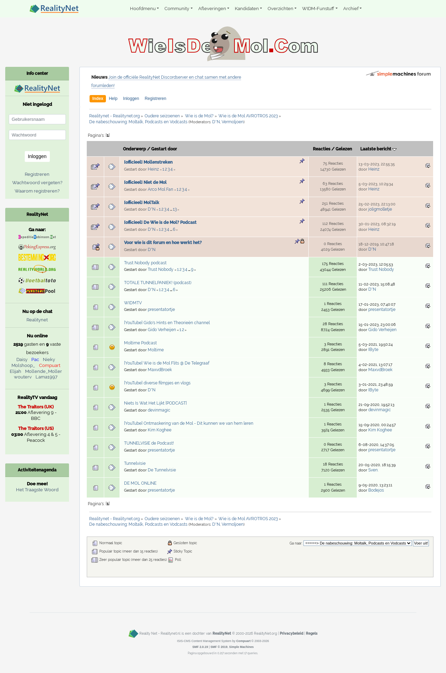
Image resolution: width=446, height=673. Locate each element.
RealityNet (222, 633)
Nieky (49, 359)
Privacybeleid (291, 633)
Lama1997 (46, 376)
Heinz (153, 169)
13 (175, 209)
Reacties (321, 149)
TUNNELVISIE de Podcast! (149, 443)
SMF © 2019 (219, 647)
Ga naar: (296, 543)
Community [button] (176, 8)
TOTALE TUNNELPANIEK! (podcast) (157, 282)
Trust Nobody (161, 269)
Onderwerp (134, 149)
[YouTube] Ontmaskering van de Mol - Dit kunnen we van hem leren (188, 423)
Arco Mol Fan (160, 189)
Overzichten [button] (280, 8)
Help (113, 98)
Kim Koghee (159, 430)
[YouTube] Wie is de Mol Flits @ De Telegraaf (166, 363)
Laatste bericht (378, 149)
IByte (373, 349)
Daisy (22, 359)
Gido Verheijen (162, 329)
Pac (35, 359)
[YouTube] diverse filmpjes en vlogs (157, 383)
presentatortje (161, 309)
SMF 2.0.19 (200, 647)
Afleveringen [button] (212, 8)
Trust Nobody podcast (145, 262)
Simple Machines (241, 647)
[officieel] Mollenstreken (148, 162)
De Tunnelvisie (162, 470)
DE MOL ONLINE (140, 483)
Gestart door (164, 149)
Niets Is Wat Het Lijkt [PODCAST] (155, 403)
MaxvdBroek (160, 369)
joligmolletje (380, 209)
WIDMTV (133, 302)
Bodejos (376, 490)
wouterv (23, 376)
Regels (311, 633)
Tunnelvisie (135, 463)
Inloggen (131, 98)
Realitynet (37, 319)
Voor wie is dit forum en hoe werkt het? (163, 242)
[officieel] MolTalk (141, 202)
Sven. (373, 470)
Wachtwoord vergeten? (37, 182)
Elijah (15, 371)
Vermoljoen (233, 121)
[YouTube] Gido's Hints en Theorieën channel (167, 322)
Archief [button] (351, 8)
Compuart (49, 365)
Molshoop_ (23, 365)
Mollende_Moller (43, 371)
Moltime (156, 349)
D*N (216, 121)
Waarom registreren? (37, 191)
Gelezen (344, 149)
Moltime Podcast (140, 343)
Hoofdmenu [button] (143, 8)
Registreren (155, 98)
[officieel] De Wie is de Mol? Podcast (160, 222)
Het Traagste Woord (37, 489)
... (171, 209)
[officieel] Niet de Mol (145, 182)
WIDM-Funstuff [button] (318, 8)
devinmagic (159, 410)
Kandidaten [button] (247, 8)
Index (97, 98)
